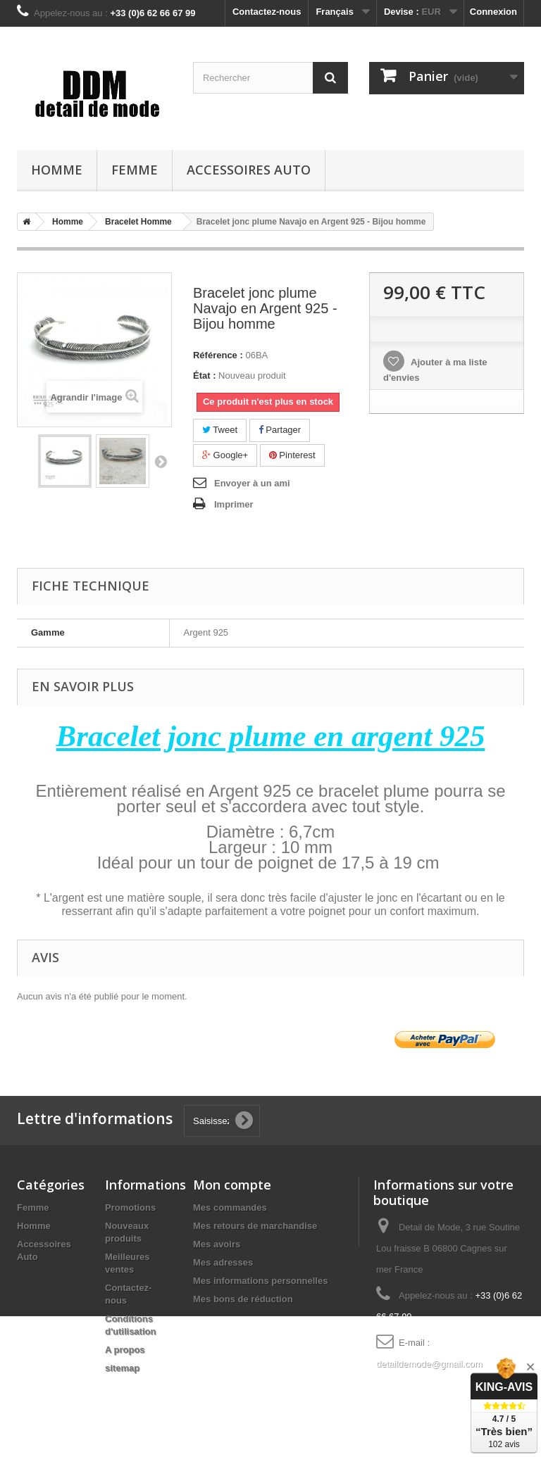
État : (204, 375)
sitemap (122, 1368)
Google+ (225, 455)
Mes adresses (223, 1262)
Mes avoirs (216, 1244)
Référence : (218, 355)
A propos (125, 1349)
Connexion (493, 11)
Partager (280, 429)
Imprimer (234, 504)
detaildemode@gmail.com (429, 1363)
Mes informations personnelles (260, 1280)
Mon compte (232, 1184)
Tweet (219, 429)
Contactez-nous (266, 11)
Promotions (130, 1207)
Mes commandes (230, 1207)
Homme (56, 169)
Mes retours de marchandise (255, 1226)
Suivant (161, 461)
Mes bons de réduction (243, 1299)
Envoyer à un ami (252, 483)
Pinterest (292, 455)
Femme (134, 169)
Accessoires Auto (249, 169)
